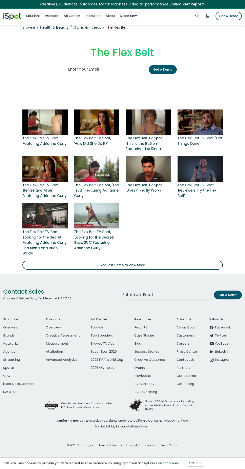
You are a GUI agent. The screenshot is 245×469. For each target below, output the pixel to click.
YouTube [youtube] (218, 343)
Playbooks (142, 375)
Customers (185, 335)
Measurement (57, 343)
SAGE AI (9, 392)
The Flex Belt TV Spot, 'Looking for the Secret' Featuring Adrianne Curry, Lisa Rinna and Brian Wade (44, 242)
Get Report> (194, 4)
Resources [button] (93, 16)
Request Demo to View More (122, 265)
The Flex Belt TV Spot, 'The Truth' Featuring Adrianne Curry (96, 190)
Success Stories (146, 351)
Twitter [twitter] (217, 335)
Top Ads (97, 327)
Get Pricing (185, 383)
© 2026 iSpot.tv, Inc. (80, 445)
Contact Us (186, 359)
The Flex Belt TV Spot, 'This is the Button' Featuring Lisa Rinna (144, 143)
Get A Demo (228, 16)
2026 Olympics (102, 367)
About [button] (111, 16)
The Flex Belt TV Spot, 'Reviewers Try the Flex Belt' (197, 190)
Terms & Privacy (110, 445)
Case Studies (144, 335)
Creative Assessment (63, 335)
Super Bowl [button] (129, 16)
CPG (6, 375)
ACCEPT (194, 463)
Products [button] (52, 16)
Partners (183, 367)
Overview (10, 327)
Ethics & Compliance (141, 445)
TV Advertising (145, 392)
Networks (10, 343)
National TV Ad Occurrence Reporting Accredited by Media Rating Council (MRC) (169, 405)
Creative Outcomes (150, 359)
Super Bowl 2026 (104, 351)
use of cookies (167, 463)
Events (139, 367)
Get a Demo (186, 375)
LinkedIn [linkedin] (218, 351)
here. (184, 421)
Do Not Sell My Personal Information (121, 426)
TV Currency (144, 383)
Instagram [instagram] (219, 359)
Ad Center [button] (72, 16)
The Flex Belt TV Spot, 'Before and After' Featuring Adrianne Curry (44, 190)
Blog (137, 343)
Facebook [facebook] (219, 327)
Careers (183, 343)
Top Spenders (102, 335)
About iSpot (186, 327)
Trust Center (169, 445)
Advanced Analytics (61, 359)
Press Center (187, 351)
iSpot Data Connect (19, 383)
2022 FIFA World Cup (107, 359)
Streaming (11, 359)
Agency (9, 351)
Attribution (54, 351)
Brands (8, 335)
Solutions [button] (33, 16)
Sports (8, 367)
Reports (140, 327)
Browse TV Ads (102, 343)
